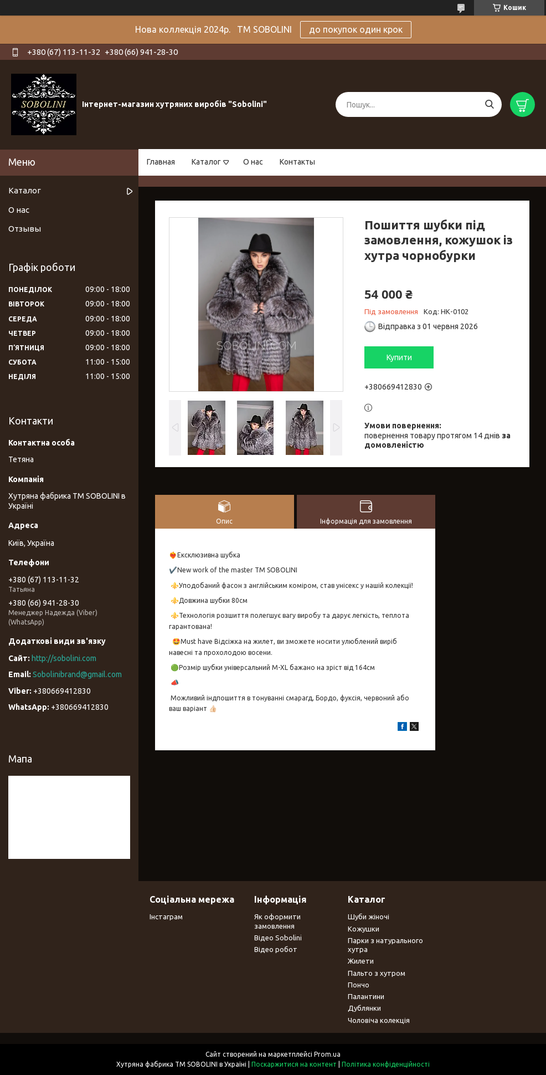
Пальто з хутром (376, 973)
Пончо (358, 985)
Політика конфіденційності (386, 1064)
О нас (253, 161)
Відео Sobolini (278, 937)
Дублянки (364, 1008)
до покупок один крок (356, 29)
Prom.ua (327, 1054)
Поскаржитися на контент (294, 1064)
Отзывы (24, 228)
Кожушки (363, 929)
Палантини (366, 996)
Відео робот (275, 949)
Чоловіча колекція (379, 1020)
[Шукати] (489, 104)
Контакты (297, 161)
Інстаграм (166, 916)
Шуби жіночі (368, 916)
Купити (399, 357)
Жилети (361, 961)
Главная (161, 161)
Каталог (206, 161)
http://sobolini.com (64, 658)
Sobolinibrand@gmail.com (77, 674)
